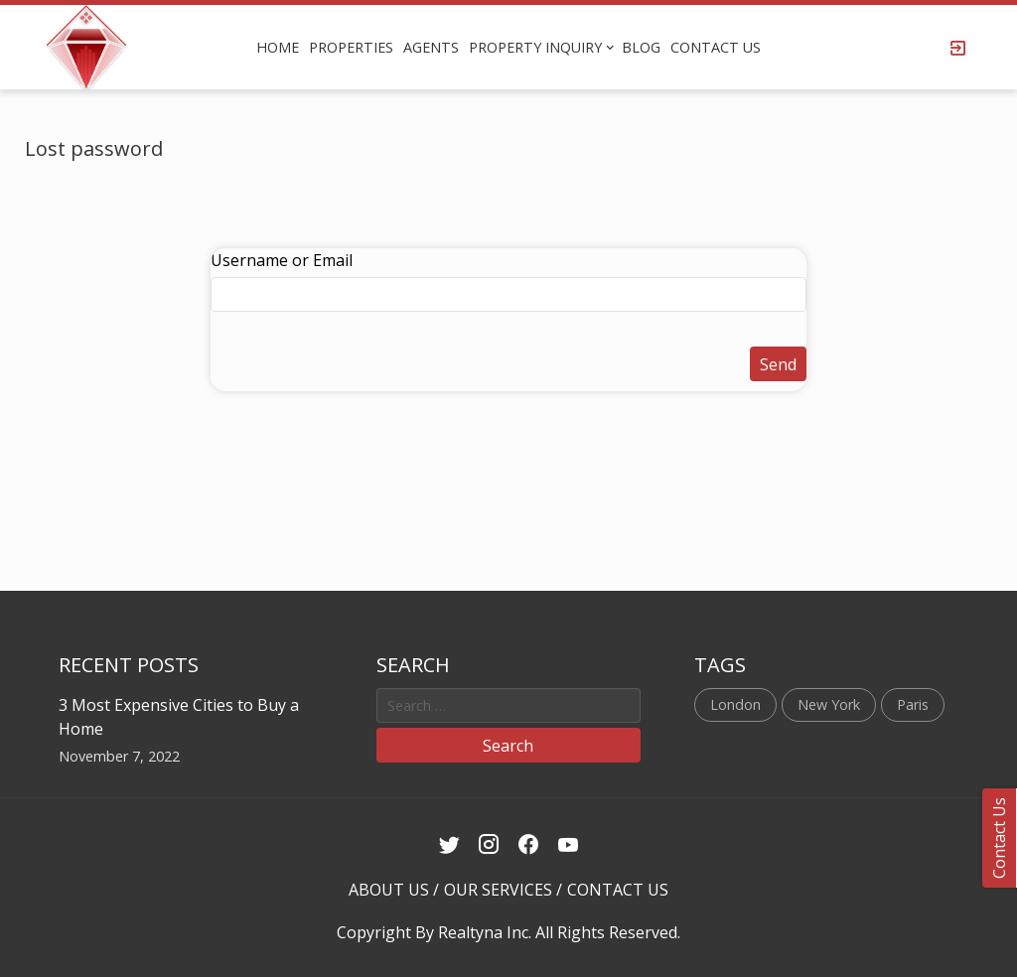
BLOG (641, 47)
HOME (277, 47)
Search (508, 746)
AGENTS (431, 47)
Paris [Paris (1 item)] (913, 704)
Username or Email (282, 260)
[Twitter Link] (449, 845)
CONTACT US (715, 47)
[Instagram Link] (489, 845)
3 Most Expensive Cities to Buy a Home (179, 717)
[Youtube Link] (568, 845)
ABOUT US (389, 890)
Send (778, 364)
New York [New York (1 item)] (829, 704)
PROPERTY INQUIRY (535, 47)
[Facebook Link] (528, 845)
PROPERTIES (351, 47)
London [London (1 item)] (735, 704)
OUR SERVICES (498, 890)
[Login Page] (958, 48)
